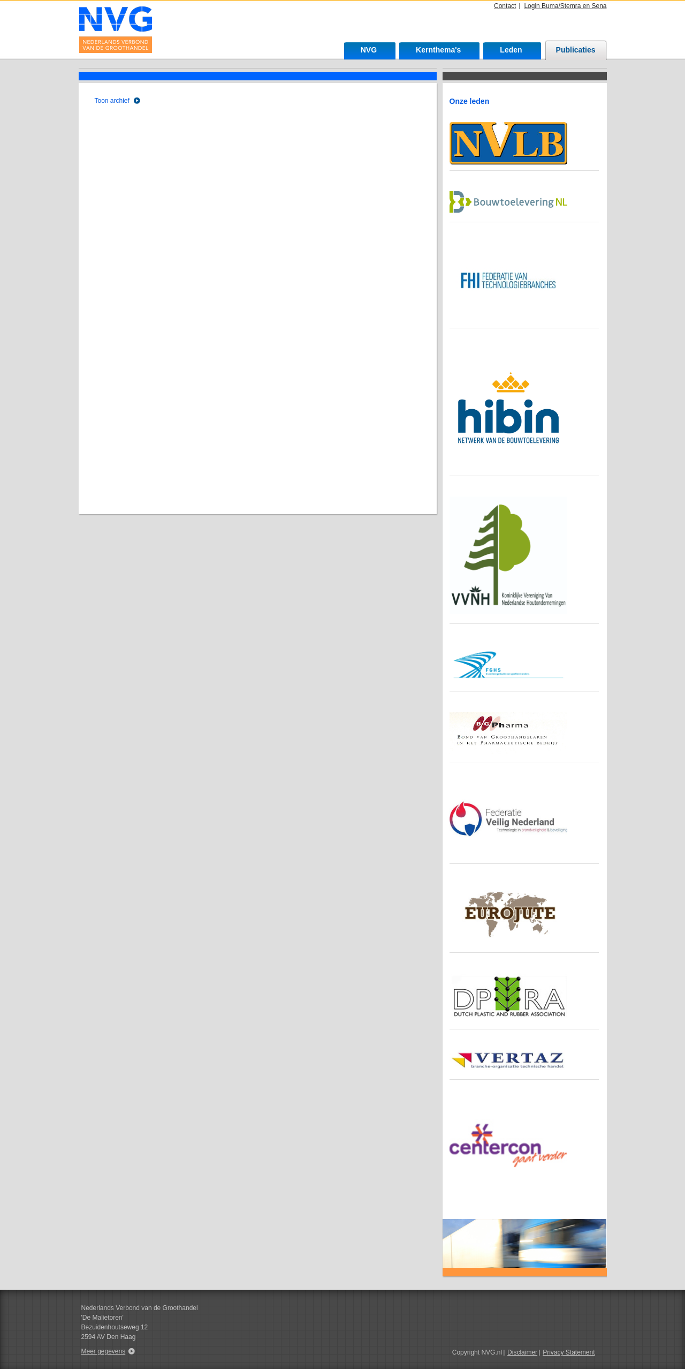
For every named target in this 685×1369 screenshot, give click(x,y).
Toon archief (112, 100)
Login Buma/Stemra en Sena (565, 6)
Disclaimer (522, 1352)
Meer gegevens (103, 1351)
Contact (505, 6)
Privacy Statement (569, 1352)
